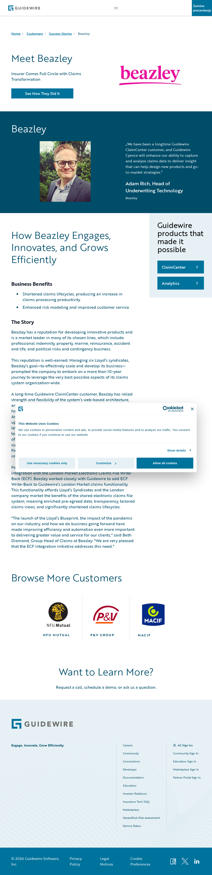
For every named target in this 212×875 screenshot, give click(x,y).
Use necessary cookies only (47, 463)
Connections (131, 761)
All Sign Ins (185, 745)
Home (16, 33)
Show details (176, 450)
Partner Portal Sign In (187, 777)
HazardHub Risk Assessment (141, 818)
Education (129, 785)
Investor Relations (135, 793)
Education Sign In (184, 761)
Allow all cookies (165, 463)
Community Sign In (185, 753)
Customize (106, 463)
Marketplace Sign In (186, 769)
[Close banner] (192, 408)
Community (131, 753)
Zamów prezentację (202, 8)
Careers (128, 745)
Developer (130, 769)
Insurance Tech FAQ (136, 801)
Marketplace (131, 810)
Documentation (133, 777)
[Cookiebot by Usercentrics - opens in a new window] (165, 409)
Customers (35, 33)
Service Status (132, 826)
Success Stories (60, 33)
